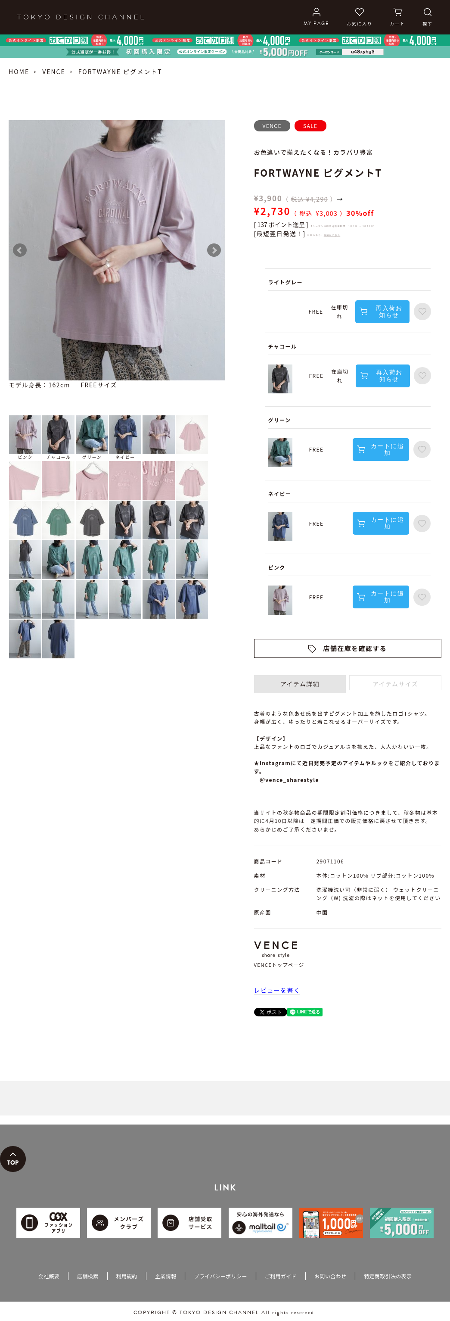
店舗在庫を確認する (355, 648)
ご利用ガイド (281, 1276)
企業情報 (165, 1276)
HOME (19, 71)
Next (214, 250)
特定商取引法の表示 (388, 1276)
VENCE (53, 71)
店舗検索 (87, 1276)
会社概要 (48, 1276)
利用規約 (126, 1276)
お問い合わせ (330, 1276)
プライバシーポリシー (220, 1276)
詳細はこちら (332, 235)
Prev (20, 250)
